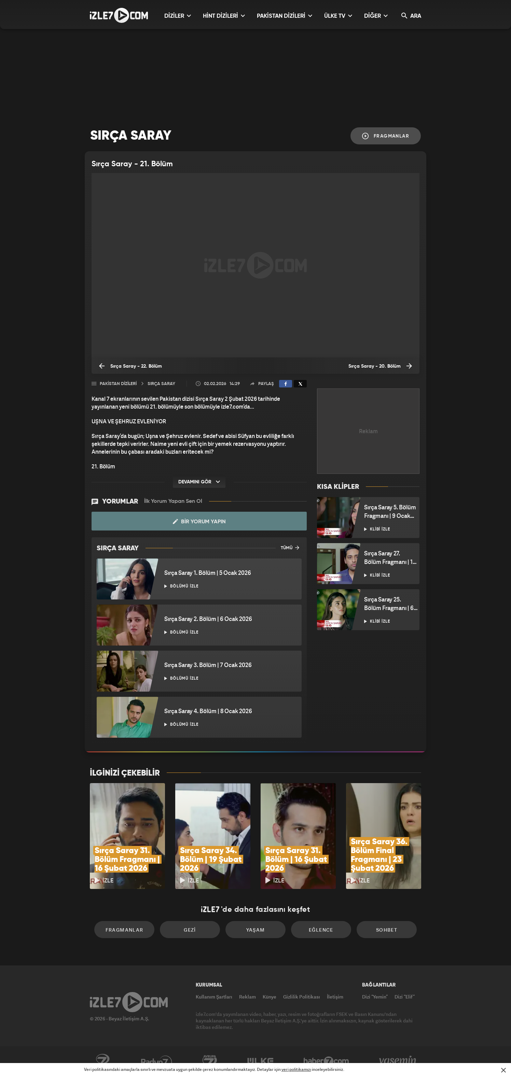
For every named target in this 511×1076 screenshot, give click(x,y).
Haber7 (326, 1061)
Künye (269, 996)
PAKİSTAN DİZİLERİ (284, 16)
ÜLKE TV (338, 16)
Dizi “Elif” (405, 996)
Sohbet (386, 929)
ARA (411, 16)
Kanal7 (102, 1061)
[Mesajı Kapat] (503, 1070)
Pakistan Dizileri (118, 384)
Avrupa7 (209, 1061)
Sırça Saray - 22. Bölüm (130, 366)
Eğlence (321, 929)
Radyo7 (156, 1061)
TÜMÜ (290, 547)
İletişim (335, 996)
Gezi (190, 929)
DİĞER (376, 16)
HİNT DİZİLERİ (224, 16)
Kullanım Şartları (214, 996)
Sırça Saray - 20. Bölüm (380, 366)
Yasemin (398, 1061)
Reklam (247, 996)
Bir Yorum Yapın (199, 521)
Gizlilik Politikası (301, 996)
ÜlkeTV (260, 1061)
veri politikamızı (296, 1069)
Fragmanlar (385, 136)
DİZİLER (177, 16)
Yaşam (255, 929)
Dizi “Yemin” (375, 996)
